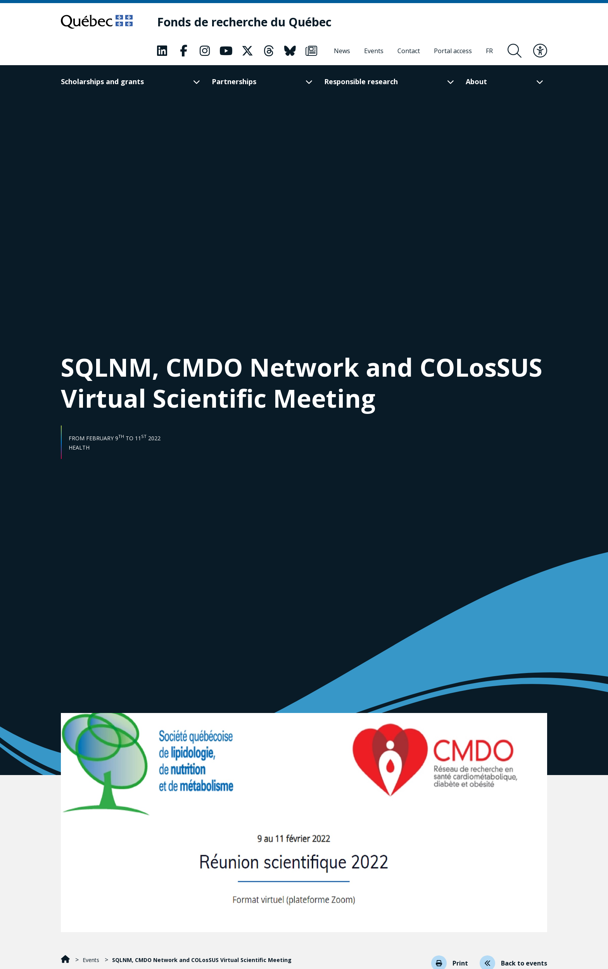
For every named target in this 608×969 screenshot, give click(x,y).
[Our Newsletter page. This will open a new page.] (311, 51)
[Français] (489, 50)
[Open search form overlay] (515, 51)
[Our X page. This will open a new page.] (247, 51)
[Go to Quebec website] (97, 22)
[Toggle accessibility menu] (540, 51)
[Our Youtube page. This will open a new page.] (226, 51)
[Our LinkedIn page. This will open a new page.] (162, 51)
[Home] (66, 960)
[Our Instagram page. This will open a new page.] (204, 51)
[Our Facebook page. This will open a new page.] (183, 51)
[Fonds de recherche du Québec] (244, 22)
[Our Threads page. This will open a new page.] (268, 51)
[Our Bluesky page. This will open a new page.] (290, 51)
